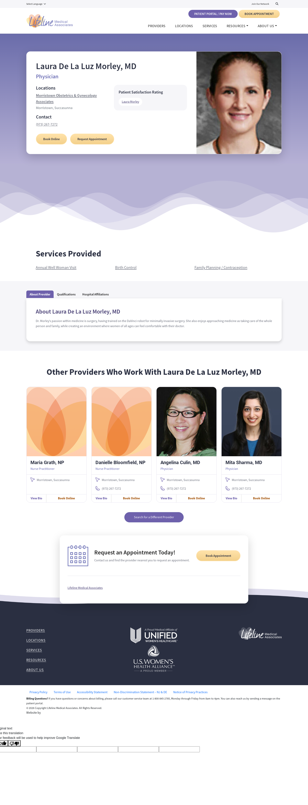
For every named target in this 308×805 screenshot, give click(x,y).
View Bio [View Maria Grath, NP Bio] (36, 501)
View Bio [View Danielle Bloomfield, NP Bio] (101, 501)
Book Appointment (259, 14)
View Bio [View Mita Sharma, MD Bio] (231, 501)
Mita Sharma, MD (244, 465)
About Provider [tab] (40, 297)
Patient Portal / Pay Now (213, 14)
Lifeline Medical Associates (85, 591)
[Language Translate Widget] (36, 4)
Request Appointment (92, 142)
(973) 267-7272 (47, 127)
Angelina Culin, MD (180, 465)
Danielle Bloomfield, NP (120, 465)
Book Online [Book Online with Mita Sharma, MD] (261, 501)
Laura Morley (130, 105)
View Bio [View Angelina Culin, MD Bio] (166, 501)
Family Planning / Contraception (220, 270)
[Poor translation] (14, 746)
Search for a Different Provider (154, 520)
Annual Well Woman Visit (56, 270)
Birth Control (126, 270)
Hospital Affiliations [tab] (95, 297)
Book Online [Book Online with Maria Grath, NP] (66, 501)
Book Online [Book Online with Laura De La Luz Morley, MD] (51, 142)
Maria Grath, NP (47, 465)
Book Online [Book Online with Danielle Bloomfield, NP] (131, 501)
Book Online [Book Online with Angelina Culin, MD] (196, 501)
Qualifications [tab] (66, 297)
